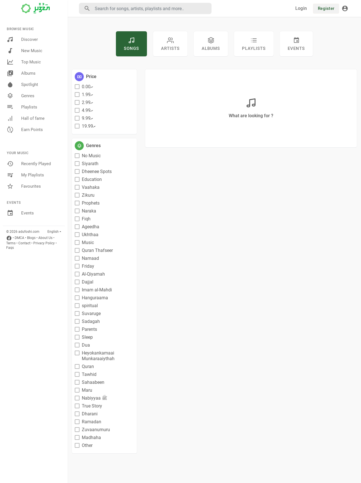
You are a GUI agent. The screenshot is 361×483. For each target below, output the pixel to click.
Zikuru (88, 195)
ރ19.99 (89, 126)
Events (20, 213)
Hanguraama (95, 297)
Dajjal (87, 282)
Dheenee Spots (97, 171)
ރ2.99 (87, 102)
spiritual (90, 305)
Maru (87, 390)
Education (92, 179)
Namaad (90, 258)
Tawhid (89, 374)
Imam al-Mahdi (97, 290)
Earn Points (25, 129)
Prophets (91, 203)
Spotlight (22, 84)
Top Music (24, 62)
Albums (21, 73)
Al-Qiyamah (93, 274)
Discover (22, 39)
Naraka (89, 211)
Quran (88, 366)
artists (170, 44)
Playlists (22, 107)
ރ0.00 (87, 86)
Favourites (24, 186)
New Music (24, 50)
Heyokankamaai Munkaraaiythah (98, 355)
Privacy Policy (44, 243)
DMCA (19, 238)
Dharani (90, 413)
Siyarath (90, 163)
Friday (88, 266)
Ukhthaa (90, 234)
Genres (20, 95)
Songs (131, 44)
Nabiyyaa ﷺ (94, 398)
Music (88, 242)
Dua (86, 345)
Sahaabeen (93, 382)
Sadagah (91, 321)
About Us (45, 238)
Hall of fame (26, 118)
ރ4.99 (87, 110)
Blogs (31, 238)
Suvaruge (91, 313)
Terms (11, 243)
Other (87, 445)
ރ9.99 (87, 118)
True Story (92, 406)
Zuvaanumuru (96, 429)
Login (301, 8)
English (53, 232)
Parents (89, 329)
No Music (91, 155)
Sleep (87, 337)
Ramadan (91, 421)
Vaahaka (91, 187)
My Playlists (25, 175)
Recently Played (29, 163)
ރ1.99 (87, 94)
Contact (24, 243)
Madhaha (91, 437)
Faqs (10, 248)
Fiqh (86, 218)
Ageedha (90, 226)
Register (326, 8)
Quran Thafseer (97, 250)
